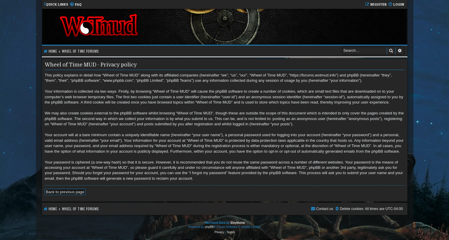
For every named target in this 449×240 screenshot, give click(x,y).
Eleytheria (238, 222)
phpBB (209, 227)
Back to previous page (65, 192)
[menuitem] (76, 5)
